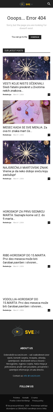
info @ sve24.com (32, 375)
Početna (16, 397)
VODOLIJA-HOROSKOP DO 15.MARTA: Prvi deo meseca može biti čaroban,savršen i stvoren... (25, 303)
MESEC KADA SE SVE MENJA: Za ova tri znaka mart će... (25, 129)
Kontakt (25, 397)
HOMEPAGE (35, 37)
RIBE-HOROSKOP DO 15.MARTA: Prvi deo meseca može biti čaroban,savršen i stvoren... (24, 259)
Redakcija (7, 94)
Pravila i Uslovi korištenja (20, 400)
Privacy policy (37, 400)
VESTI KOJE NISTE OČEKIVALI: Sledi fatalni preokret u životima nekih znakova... (24, 87)
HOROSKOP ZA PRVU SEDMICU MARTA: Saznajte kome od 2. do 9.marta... (24, 215)
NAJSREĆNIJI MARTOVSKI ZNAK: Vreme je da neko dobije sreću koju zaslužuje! (25, 171)
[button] (49, 4)
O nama (34, 397)
